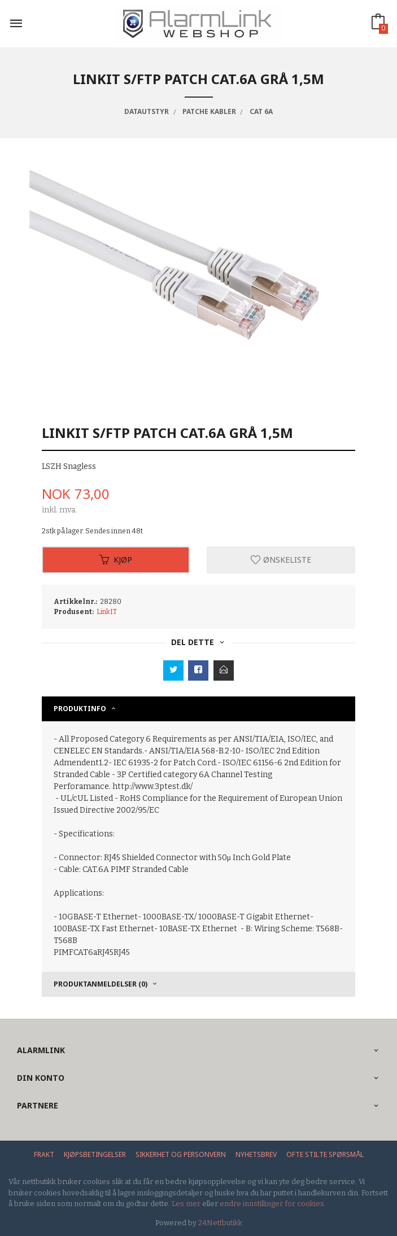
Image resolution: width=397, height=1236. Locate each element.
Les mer (186, 1203)
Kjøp (115, 559)
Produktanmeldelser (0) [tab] (100, 984)
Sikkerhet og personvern (181, 1154)
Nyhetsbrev (256, 1154)
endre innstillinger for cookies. (273, 1203)
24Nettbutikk (220, 1223)
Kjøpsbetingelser (95, 1154)
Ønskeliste (281, 559)
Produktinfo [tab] (80, 708)
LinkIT (107, 612)
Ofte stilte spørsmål (325, 1154)
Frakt (44, 1154)
